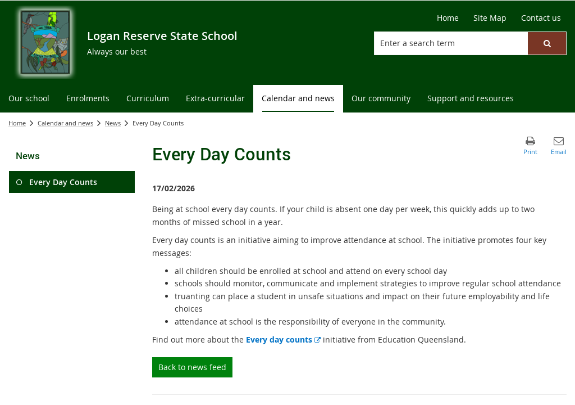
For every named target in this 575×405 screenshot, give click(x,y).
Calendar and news (65, 123)
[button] (547, 43)
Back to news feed (192, 367)
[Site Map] (490, 18)
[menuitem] (29, 98)
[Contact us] (541, 18)
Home (17, 123)
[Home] (447, 18)
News (113, 123)
